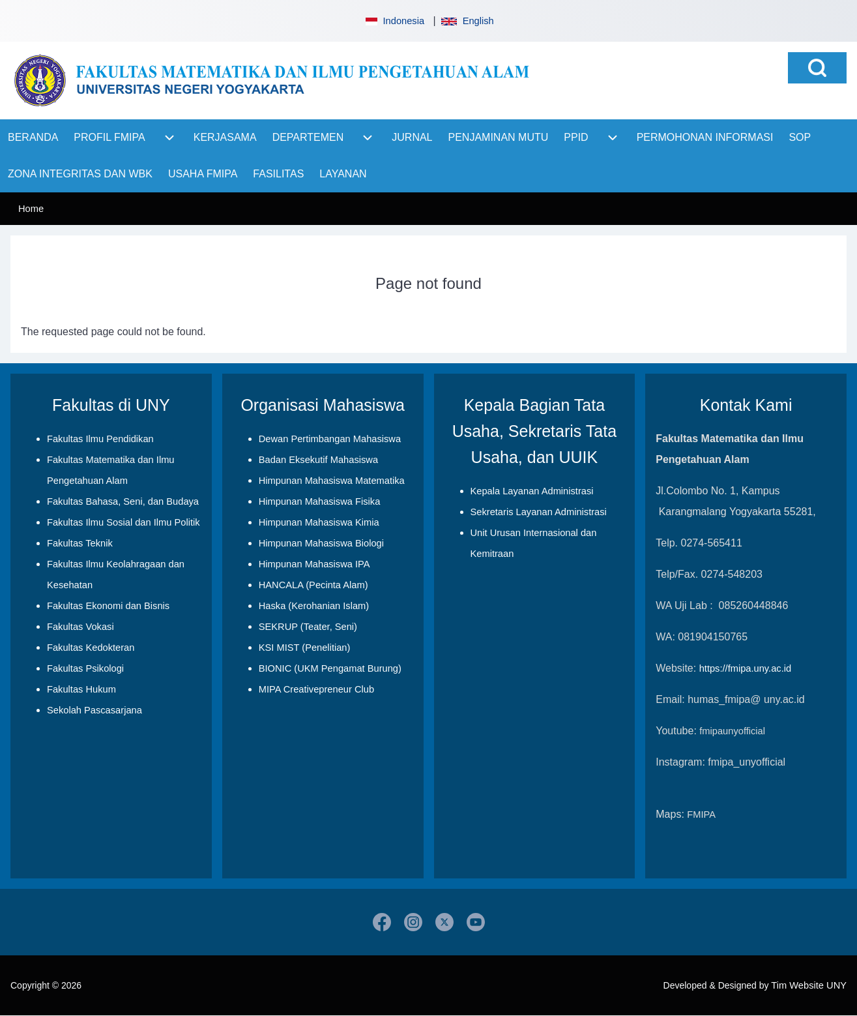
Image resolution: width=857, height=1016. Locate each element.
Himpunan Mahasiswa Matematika (332, 480)
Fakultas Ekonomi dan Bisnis (108, 606)
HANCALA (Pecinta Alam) (313, 585)
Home (31, 208)
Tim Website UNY (809, 985)
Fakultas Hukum (81, 689)
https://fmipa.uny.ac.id (745, 668)
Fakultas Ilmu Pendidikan (100, 439)
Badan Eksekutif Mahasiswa (318, 460)
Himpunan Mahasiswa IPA (314, 564)
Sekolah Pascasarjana (94, 710)
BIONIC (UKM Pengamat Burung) (330, 668)
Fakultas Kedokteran (90, 647)
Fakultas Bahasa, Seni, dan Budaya (123, 501)
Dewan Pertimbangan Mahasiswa (330, 439)
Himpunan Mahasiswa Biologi (321, 543)
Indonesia (393, 21)
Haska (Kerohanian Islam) (314, 606)
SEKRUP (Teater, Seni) (308, 626)
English (467, 21)
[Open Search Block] (817, 67)
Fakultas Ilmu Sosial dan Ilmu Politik (123, 522)
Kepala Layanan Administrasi (532, 491)
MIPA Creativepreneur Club (316, 689)
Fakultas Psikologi (85, 668)
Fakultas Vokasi (80, 626)
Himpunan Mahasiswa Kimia (319, 522)
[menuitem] (33, 137)
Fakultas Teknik (80, 543)
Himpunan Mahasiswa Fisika (320, 501)
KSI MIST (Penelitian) (305, 647)
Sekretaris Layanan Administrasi (539, 512)
